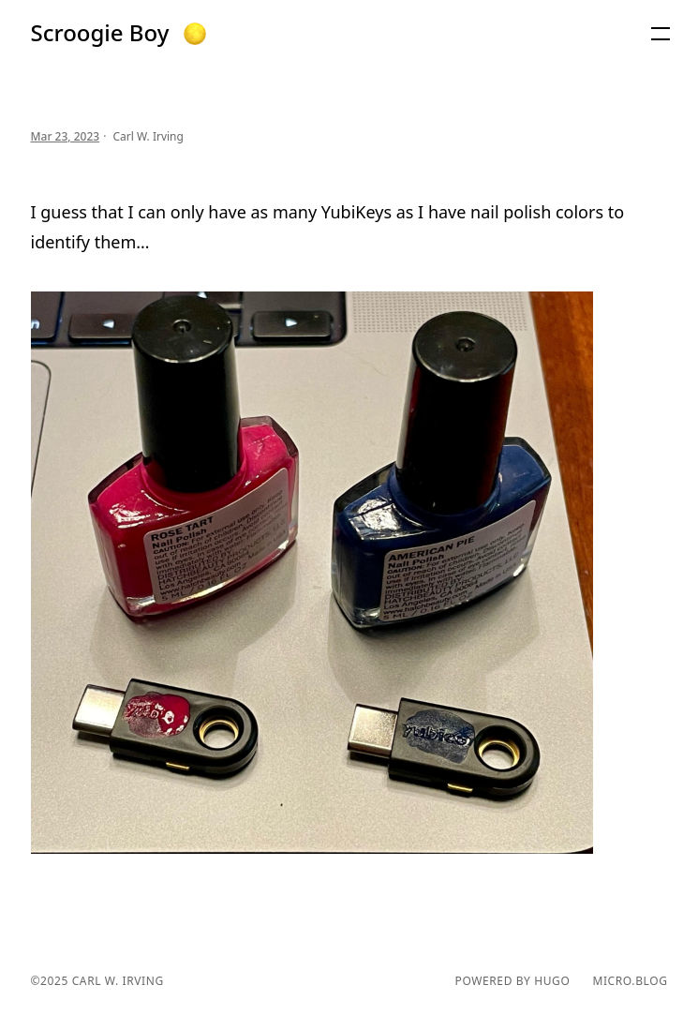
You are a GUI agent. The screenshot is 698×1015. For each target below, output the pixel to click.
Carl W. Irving (116, 981)
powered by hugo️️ (513, 981)
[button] (195, 33)
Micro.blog (629, 981)
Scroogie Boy (100, 33)
